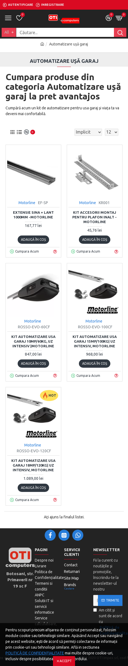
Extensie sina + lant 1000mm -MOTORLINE (33, 214)
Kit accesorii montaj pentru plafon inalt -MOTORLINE (94, 217)
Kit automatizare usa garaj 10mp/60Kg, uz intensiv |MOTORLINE (33, 341)
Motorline (26, 203)
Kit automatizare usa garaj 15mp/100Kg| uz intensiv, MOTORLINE (95, 341)
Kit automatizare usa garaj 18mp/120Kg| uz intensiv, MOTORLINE (33, 465)
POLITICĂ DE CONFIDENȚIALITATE (35, 653)
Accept (66, 661)
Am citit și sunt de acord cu (107, 622)
